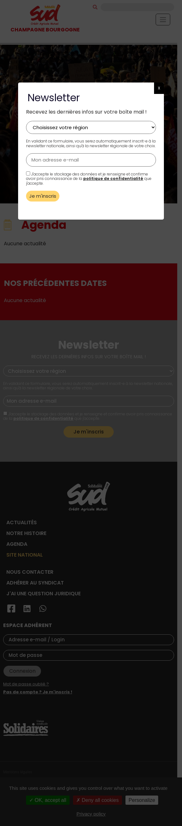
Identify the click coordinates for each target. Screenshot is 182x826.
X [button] (159, 88)
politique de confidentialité (113, 178)
